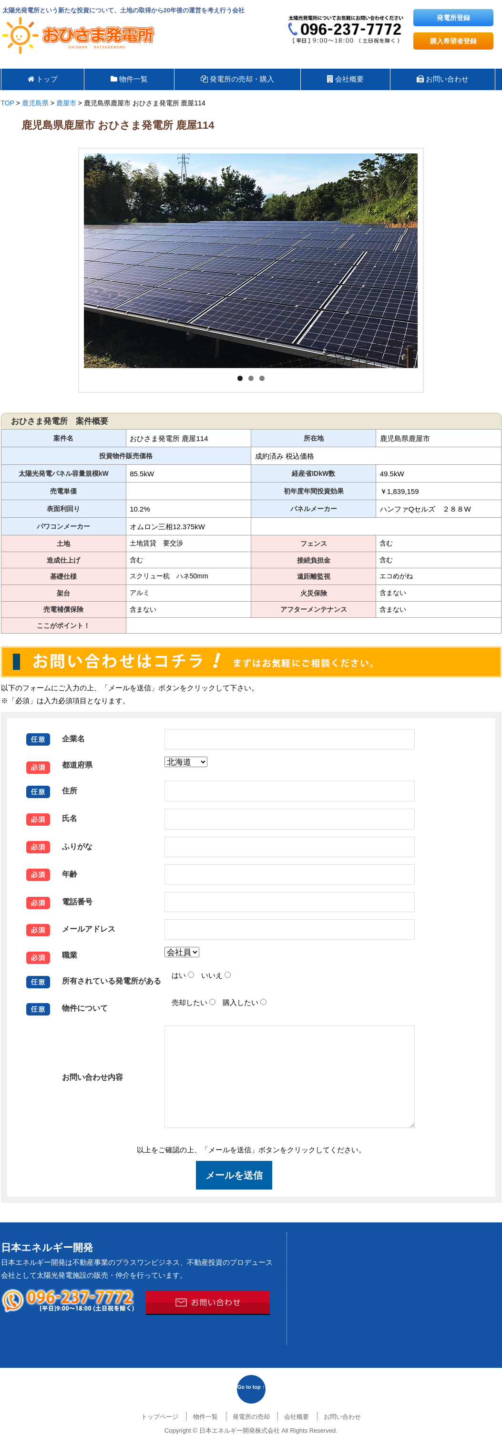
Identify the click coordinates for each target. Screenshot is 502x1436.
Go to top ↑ (251, 1387)
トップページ (159, 1416)
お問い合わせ (342, 1416)
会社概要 (296, 1416)
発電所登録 (453, 17)
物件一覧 (205, 1416)
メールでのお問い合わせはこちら (208, 1303)
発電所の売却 (251, 1416)
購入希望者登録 (453, 41)
